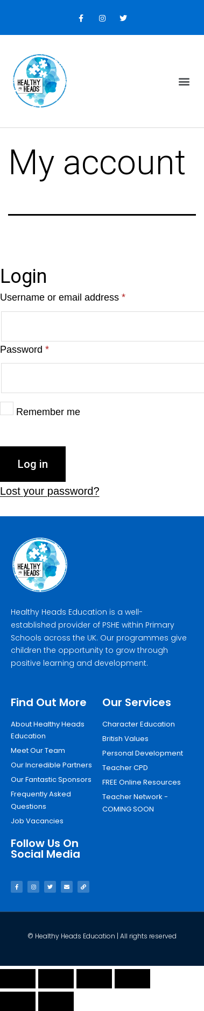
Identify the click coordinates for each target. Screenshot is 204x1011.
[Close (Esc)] (18, 978)
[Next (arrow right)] (56, 1001)
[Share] (56, 978)
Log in (33, 464)
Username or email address (62, 297)
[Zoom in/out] (132, 978)
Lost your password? (50, 491)
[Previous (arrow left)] (18, 1001)
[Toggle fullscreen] (94, 978)
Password (24, 349)
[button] (184, 81)
